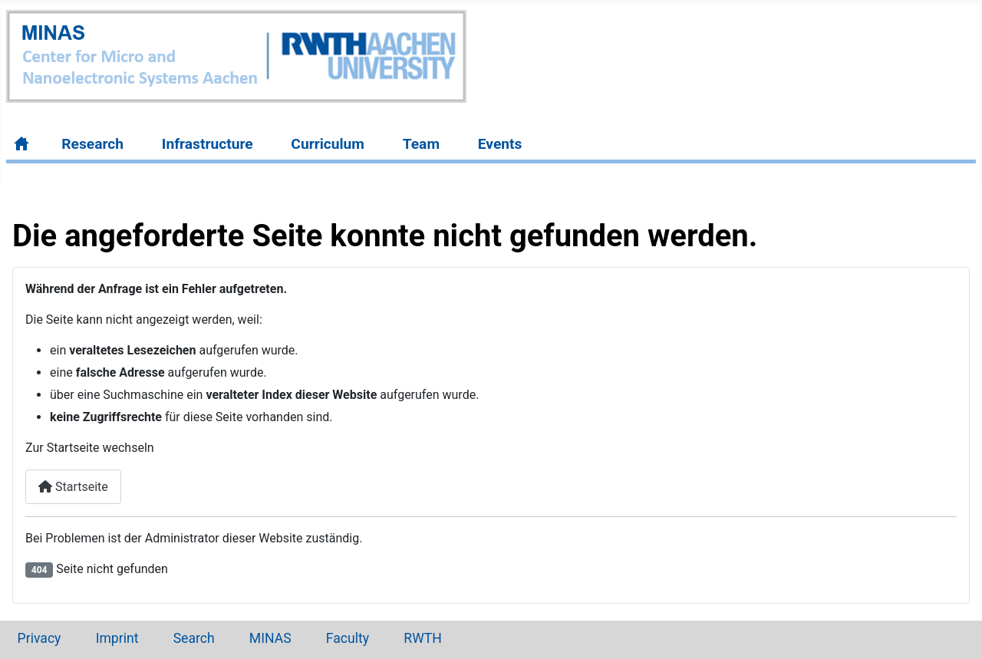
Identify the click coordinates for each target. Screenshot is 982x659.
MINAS (270, 638)
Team (421, 144)
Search (194, 638)
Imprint (117, 638)
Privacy (39, 638)
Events (500, 144)
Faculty (347, 638)
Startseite (73, 486)
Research (92, 144)
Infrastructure (207, 144)
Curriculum (327, 144)
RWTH (423, 638)
